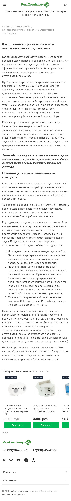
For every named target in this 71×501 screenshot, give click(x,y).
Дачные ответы (22, 26)
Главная (6, 26)
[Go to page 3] (7, 432)
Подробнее (18, 425)
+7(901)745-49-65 (45, 450)
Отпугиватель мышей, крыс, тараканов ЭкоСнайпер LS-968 (44, 408)
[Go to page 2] (5, 432)
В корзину (46, 425)
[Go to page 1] (3, 432)
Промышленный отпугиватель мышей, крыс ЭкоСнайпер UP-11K (16, 410)
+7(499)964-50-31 (14, 450)
